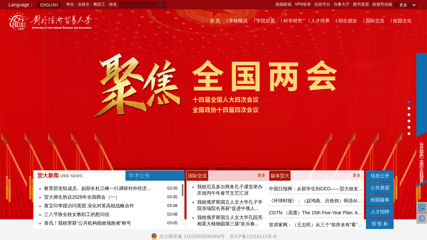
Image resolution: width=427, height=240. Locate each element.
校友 (113, 4)
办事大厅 (342, 4)
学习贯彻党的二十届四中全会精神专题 (421, 158)
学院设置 (265, 20)
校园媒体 (380, 199)
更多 (262, 175)
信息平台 (322, 4)
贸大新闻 (59, 175)
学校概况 (238, 20)
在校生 (84, 4)
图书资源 (361, 4)
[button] (409, 102)
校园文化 (402, 20)
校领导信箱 (382, 4)
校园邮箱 (284, 4)
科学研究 (293, 20)
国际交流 (375, 20)
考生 (70, 4)
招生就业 (347, 20)
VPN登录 (303, 4)
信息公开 (380, 175)
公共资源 (380, 187)
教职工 (99, 4)
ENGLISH (49, 5)
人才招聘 (380, 211)
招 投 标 (380, 223)
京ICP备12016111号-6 (253, 236)
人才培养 (320, 20)
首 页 (215, 20)
